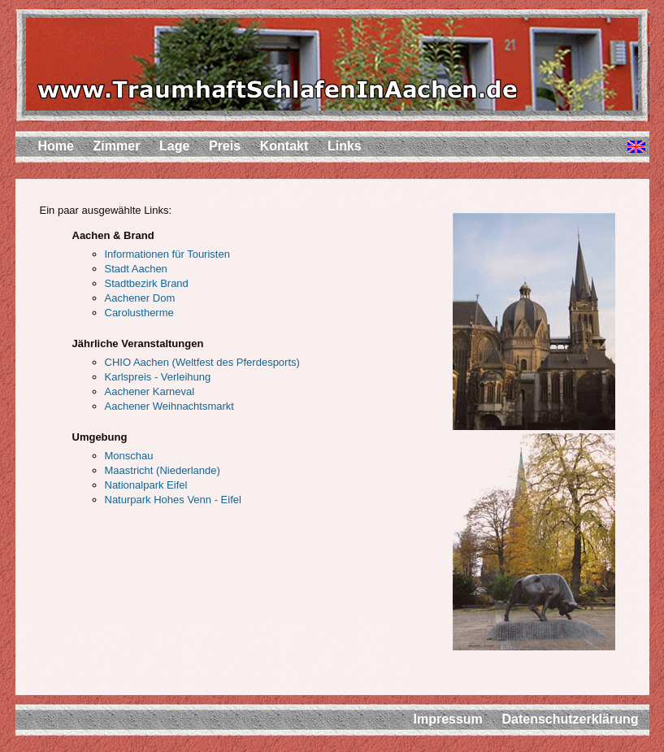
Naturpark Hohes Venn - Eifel (173, 499)
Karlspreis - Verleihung (158, 377)
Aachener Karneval (150, 391)
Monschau (129, 456)
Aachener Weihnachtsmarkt (169, 406)
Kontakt (284, 146)
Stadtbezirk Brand (147, 283)
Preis (225, 146)
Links (345, 146)
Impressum (447, 719)
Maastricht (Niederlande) (162, 470)
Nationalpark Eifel (146, 485)
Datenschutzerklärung (569, 719)
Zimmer (117, 146)
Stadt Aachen (136, 269)
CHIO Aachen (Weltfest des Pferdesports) (202, 362)
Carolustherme (139, 312)
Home (56, 146)
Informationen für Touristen (167, 254)
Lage (174, 146)
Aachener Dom (140, 298)
